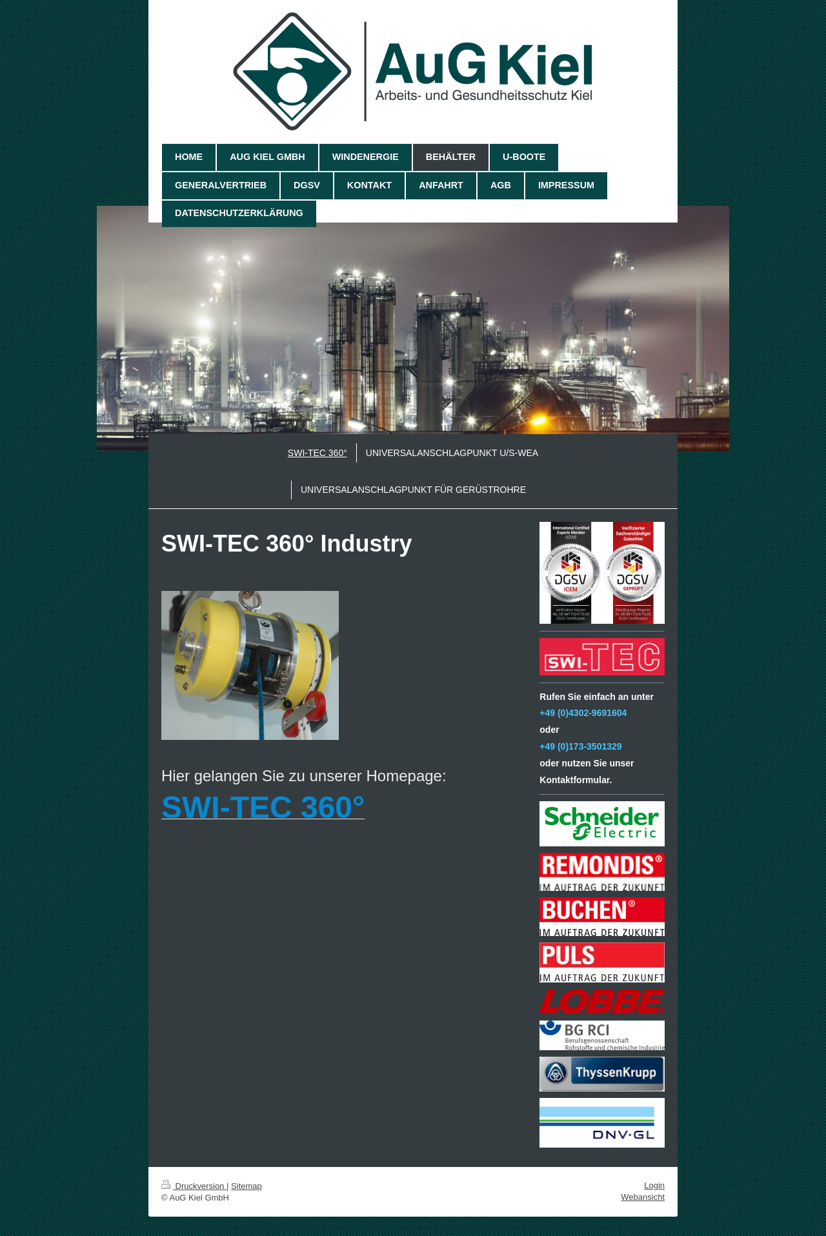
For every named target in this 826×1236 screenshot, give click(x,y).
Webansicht (643, 1197)
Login (654, 1185)
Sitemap (246, 1186)
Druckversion (194, 1186)
